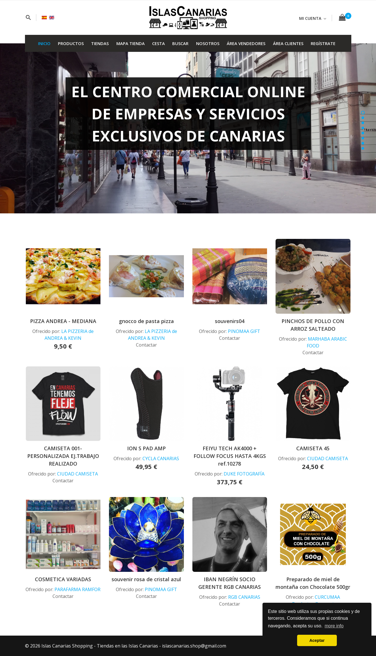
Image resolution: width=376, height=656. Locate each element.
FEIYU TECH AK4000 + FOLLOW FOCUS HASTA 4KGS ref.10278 (230, 456)
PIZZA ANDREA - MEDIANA (63, 321)
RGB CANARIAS (244, 597)
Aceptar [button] (317, 640)
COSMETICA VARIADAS (63, 579)
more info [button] (334, 625)
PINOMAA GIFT (244, 331)
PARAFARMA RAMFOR (77, 589)
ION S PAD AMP (146, 448)
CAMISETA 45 (312, 448)
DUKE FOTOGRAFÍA (244, 474)
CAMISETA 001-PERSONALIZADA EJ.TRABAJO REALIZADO (63, 456)
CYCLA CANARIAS (160, 458)
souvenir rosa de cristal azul (146, 579)
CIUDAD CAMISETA (77, 474)
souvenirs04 (229, 321)
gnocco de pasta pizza (146, 321)
